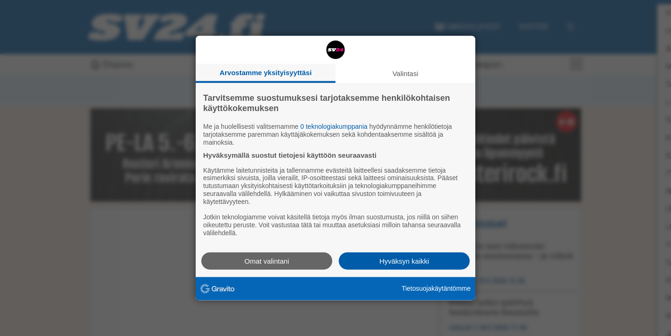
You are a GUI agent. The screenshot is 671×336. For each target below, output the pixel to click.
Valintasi (405, 73)
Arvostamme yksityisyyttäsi (265, 73)
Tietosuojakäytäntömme (436, 288)
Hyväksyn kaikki (404, 261)
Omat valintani (267, 261)
